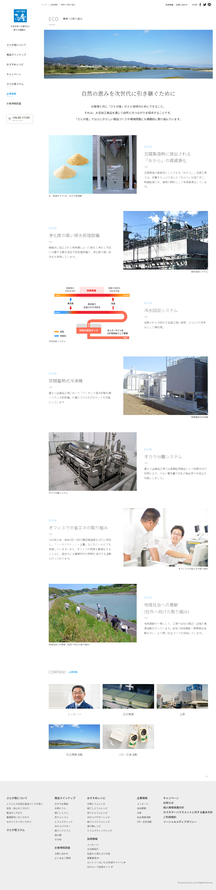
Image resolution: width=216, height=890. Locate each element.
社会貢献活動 (144, 817)
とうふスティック (64, 821)
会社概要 (141, 808)
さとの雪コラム (16, 830)
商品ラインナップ (65, 798)
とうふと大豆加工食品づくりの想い (25, 803)
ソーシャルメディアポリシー (180, 822)
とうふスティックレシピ (99, 830)
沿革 (139, 812)
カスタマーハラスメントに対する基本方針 (188, 812)
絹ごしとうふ (61, 812)
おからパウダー (63, 826)
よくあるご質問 (63, 858)
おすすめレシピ (96, 798)
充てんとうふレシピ (97, 812)
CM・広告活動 (144, 821)
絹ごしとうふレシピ (97, 808)
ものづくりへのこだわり (19, 821)
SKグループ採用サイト (98, 867)
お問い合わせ (181, 4)
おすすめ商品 (61, 803)
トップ (44, 4)
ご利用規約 (169, 817)
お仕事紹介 (93, 849)
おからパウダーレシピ (98, 817)
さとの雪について (17, 798)
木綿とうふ (60, 808)
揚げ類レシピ (94, 826)
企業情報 (54, 4)
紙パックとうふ (63, 830)
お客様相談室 (62, 847)
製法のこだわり (14, 812)
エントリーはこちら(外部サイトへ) (105, 862)
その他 (58, 839)
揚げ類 (58, 835)
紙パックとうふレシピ (98, 821)
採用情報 (169, 4)
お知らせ (168, 803)
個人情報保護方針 (173, 807)
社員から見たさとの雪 (98, 853)
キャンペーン (171, 798)
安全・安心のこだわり (18, 808)
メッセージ (93, 844)
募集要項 (91, 858)
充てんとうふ (61, 817)
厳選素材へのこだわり (18, 817)
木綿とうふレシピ (96, 803)
